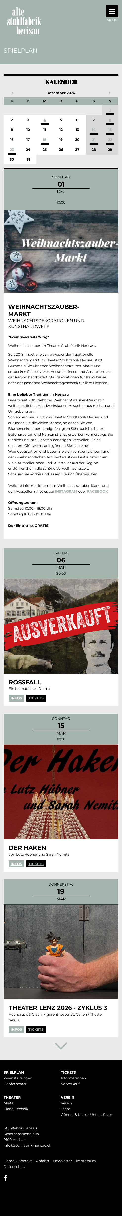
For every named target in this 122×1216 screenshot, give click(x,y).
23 (12, 149)
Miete (8, 1103)
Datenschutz (15, 1166)
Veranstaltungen (18, 1078)
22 (110, 139)
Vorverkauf (70, 1084)
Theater (12, 1097)
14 (94, 129)
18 (44, 139)
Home (9, 1161)
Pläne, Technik (16, 1109)
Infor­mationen (73, 1078)
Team (65, 1109)
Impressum (86, 1161)
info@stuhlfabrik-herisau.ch (27, 1145)
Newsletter (62, 1161)
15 (110, 129)
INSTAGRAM (66, 491)
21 (93, 139)
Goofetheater (15, 1084)
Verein (67, 1097)
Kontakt (25, 1161)
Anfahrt (42, 1161)
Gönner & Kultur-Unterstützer (86, 1114)
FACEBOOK (97, 491)
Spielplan (14, 1072)
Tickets (36, 698)
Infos (16, 698)
